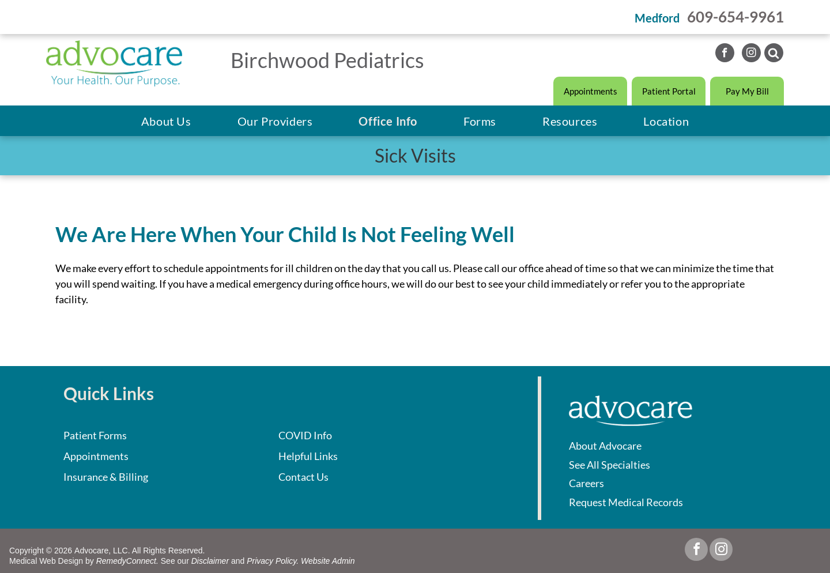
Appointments (96, 456)
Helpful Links (308, 456)
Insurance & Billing (105, 476)
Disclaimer (210, 561)
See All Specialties (609, 464)
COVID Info (305, 435)
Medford (657, 18)
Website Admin (327, 561)
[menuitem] (166, 121)
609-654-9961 (735, 16)
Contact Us (303, 476)
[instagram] (751, 54)
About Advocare (605, 445)
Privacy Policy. (273, 561)
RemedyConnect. (127, 561)
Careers (586, 483)
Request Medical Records (626, 502)
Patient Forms (95, 435)
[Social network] (773, 54)
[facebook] (724, 54)
